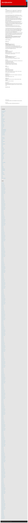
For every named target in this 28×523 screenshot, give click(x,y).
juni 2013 (3, 385)
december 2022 (3, 235)
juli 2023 (3, 226)
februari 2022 (3, 248)
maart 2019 (3, 294)
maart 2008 (3, 468)
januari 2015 (3, 360)
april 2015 (3, 356)
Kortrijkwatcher (7, 2)
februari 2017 (3, 327)
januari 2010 (3, 439)
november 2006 (3, 489)
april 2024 (3, 214)
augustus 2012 (3, 398)
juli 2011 (3, 415)
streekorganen (3, 170)
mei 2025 (3, 197)
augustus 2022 (3, 240)
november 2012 (3, 394)
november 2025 (3, 189)
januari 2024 (3, 218)
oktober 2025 (3, 190)
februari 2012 (3, 406)
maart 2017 (3, 326)
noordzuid (3, 150)
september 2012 (3, 397)
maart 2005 (3, 515)
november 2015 (3, 347)
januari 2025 (3, 202)
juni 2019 (3, 290)
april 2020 (3, 277)
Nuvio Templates (10, 521)
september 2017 (3, 318)
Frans (12, 13)
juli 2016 (3, 336)
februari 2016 (3, 343)
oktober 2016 (3, 332)
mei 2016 (3, 339)
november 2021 (3, 252)
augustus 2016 (3, 335)
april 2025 (3, 198)
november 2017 (3, 315)
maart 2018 (3, 310)
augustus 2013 (3, 382)
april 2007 (3, 482)
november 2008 (3, 457)
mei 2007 (3, 481)
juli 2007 (3, 478)
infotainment (3, 137)
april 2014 (3, 372)
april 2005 (3, 514)
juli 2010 (3, 431)
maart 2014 (3, 373)
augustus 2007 (3, 477)
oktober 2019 (3, 285)
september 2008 (3, 460)
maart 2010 (3, 436)
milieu (6, 9)
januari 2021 (3, 265)
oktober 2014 (3, 364)
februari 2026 (3, 185)
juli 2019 (3, 289)
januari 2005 (3, 518)
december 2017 (3, 314)
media (2, 145)
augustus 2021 (3, 256)
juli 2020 (3, 273)
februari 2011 (3, 422)
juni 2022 (3, 243)
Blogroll (2, 116)
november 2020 (3, 268)
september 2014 (3, 365)
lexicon (2, 142)
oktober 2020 (3, 269)
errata (2, 128)
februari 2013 (3, 390)
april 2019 (3, 293)
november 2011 (3, 410)
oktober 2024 (3, 206)
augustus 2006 (3, 493)
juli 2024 (3, 210)
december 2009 (3, 440)
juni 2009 (3, 448)
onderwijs (3, 154)
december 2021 (3, 251)
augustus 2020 (3, 272)
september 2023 (3, 223)
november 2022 (3, 236)
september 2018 (3, 302)
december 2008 (3, 456)
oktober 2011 (3, 411)
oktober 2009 (3, 443)
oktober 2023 (3, 222)
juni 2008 (3, 464)
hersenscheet (3, 134)
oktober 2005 (3, 506)
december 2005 (3, 503)
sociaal (2, 163)
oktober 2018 (3, 301)
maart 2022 (3, 247)
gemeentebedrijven (4, 129)
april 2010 (3, 435)
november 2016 (3, 331)
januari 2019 (3, 297)
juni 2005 (3, 511)
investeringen (3, 138)
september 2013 (3, 381)
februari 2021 (3, 264)
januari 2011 (3, 423)
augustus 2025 (3, 193)
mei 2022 (3, 244)
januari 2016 (3, 344)
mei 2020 (3, 276)
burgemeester (3, 121)
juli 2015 (3, 352)
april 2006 (3, 498)
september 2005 (3, 507)
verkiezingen (3, 174)
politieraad (3, 158)
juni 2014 (3, 369)
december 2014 (3, 361)
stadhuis (3, 166)
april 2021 (3, 261)
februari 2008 (3, 469)
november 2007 (3, 473)
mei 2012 (3, 402)
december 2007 (3, 472)
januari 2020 (3, 281)
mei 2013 (3, 386)
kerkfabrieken (3, 141)
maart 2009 (3, 452)
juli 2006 (3, 494)
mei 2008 (3, 465)
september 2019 (3, 286)
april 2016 (3, 340)
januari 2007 (3, 486)
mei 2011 (3, 418)
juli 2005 (3, 510)
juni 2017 (3, 322)
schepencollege (3, 162)
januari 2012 (3, 407)
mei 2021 (3, 260)
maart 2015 (3, 357)
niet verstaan (3, 149)
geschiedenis (3, 133)
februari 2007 (3, 485)
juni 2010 (3, 432)
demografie (3, 125)
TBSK (2, 171)
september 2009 (3, 444)
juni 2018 (3, 306)
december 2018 (3, 298)
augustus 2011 (3, 414)
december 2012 (3, 393)
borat (2, 117)
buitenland (3, 120)
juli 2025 (3, 194)
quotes (2, 159)
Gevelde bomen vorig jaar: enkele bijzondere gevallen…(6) (14, 103)
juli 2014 (3, 368)
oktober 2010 (3, 427)
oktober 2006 (3, 490)
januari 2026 (3, 186)
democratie (3, 124)
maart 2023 (3, 231)
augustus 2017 (3, 319)
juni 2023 (3, 227)
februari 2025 (3, 201)
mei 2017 (3, 323)
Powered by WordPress (4, 521)
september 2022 (3, 239)
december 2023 (3, 219)
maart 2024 (3, 215)
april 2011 (3, 419)
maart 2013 (3, 389)
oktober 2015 (3, 348)
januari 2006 (3, 502)
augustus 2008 (3, 461)
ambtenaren (3, 112)
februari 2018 (3, 311)
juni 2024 (3, 211)
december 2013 (3, 377)
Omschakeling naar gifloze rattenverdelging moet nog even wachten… (14, 100)
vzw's (2, 175)
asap (2, 113)
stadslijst (3, 167)
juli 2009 (3, 447)
